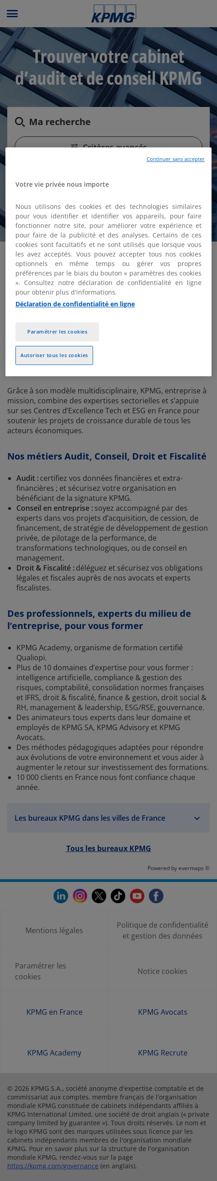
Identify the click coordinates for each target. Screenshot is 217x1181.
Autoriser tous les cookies (54, 355)
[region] (108, 261)
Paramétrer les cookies (57, 332)
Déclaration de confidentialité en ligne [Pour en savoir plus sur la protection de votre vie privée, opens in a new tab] (75, 304)
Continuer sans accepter (176, 159)
